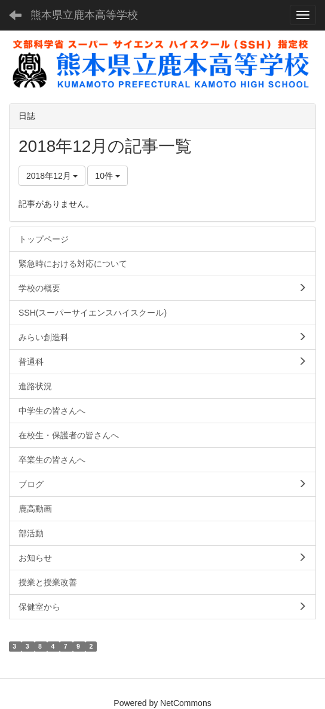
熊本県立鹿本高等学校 (84, 15)
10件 (107, 176)
